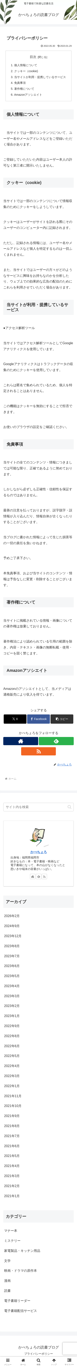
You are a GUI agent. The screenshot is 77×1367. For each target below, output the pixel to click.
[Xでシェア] (15, 719)
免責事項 (20, 82)
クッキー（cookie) (26, 71)
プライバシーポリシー (38, 1353)
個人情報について (25, 65)
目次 (33, 57)
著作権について (24, 88)
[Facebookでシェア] (38, 719)
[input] (38, 807)
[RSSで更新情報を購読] (38, 751)
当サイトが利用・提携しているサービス (40, 77)
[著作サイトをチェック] (20, 741)
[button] (62, 719)
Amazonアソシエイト (28, 94)
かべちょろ (38, 852)
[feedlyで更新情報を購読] (56, 741)
